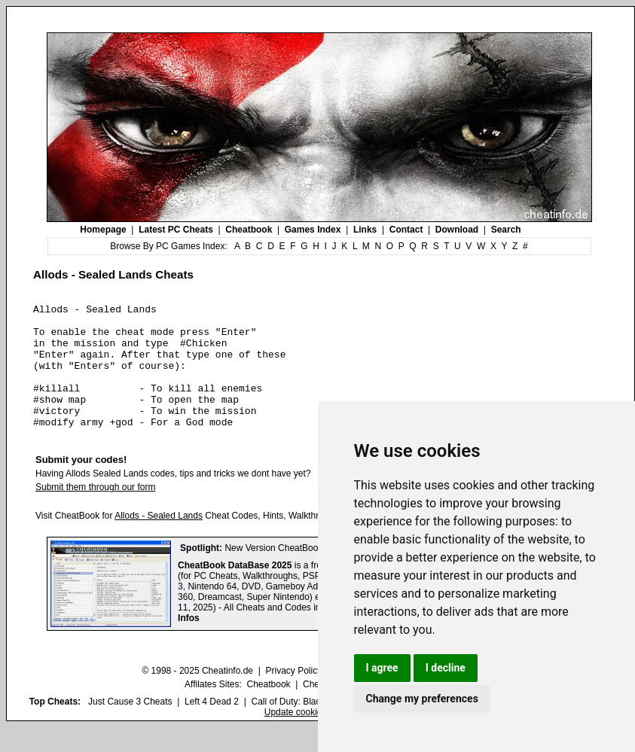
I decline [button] (446, 668)
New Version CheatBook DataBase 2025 (305, 573)
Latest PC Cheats (176, 229)
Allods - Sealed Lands (158, 540)
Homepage (103, 229)
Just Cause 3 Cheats (130, 726)
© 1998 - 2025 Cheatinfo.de (197, 695)
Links (365, 229)
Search (506, 229)
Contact (406, 229)
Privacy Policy (293, 695)
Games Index (313, 229)
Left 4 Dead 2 (212, 726)
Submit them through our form (95, 512)
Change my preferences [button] (422, 699)
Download (456, 229)
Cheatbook (248, 229)
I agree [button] (382, 668)
